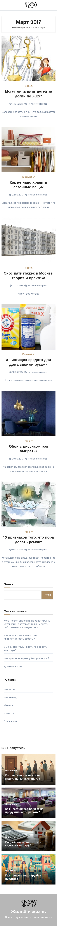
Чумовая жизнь (13, 666)
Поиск (9, 584)
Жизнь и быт (29, 177)
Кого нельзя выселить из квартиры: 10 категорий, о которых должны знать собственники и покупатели (27, 624)
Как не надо (11, 697)
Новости (28, 86)
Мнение (8, 705)
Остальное (10, 721)
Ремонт (28, 441)
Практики (10, 871)
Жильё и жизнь (28, 912)
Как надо (9, 689)
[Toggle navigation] (4, 5)
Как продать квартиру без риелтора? (26, 658)
